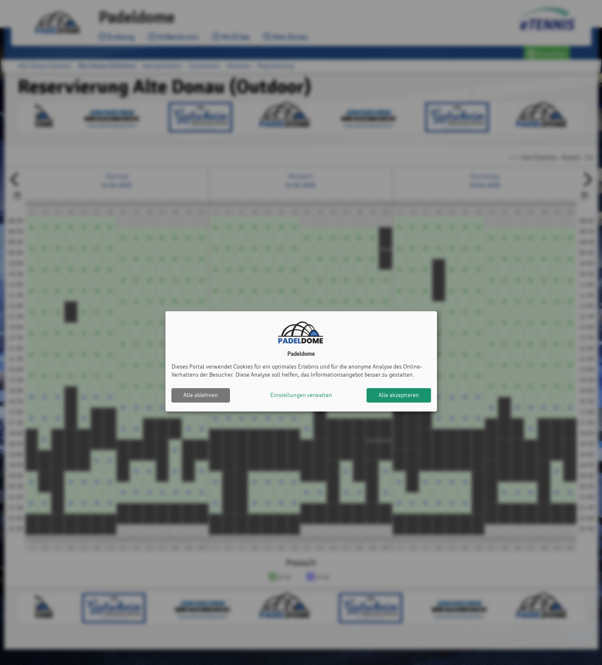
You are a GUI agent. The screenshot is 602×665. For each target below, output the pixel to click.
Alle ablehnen (200, 395)
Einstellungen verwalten (301, 395)
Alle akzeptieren (398, 395)
